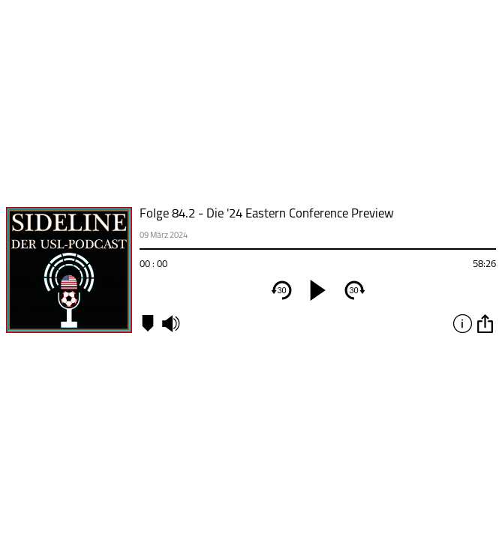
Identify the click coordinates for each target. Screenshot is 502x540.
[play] (318, 290)
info (462, 323)
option (484, 323)
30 (281, 290)
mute (170, 323)
